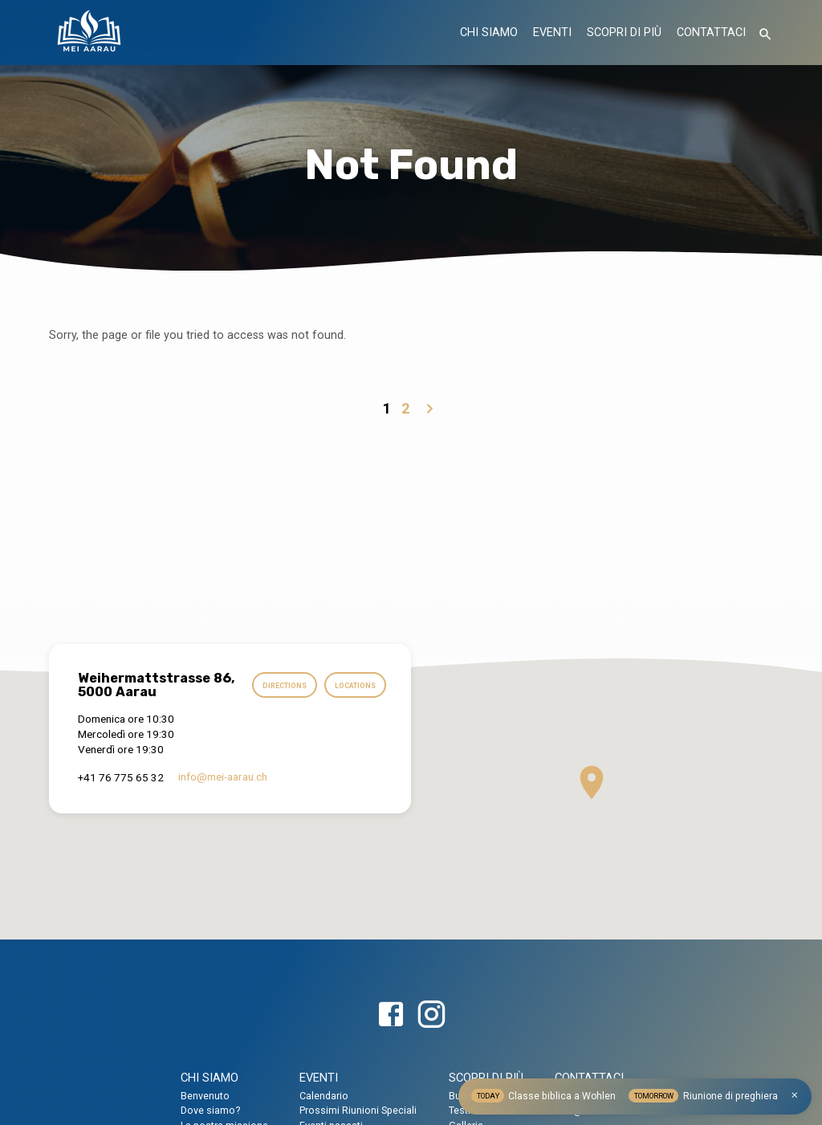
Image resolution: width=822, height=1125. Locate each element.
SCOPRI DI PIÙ (624, 32)
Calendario (323, 1096)
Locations (354, 714)
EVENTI (552, 32)
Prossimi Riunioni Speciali (358, 1110)
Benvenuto (205, 1096)
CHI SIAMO (489, 32)
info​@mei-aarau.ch (222, 803)
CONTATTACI (711, 32)
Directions (352, 683)
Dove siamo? (210, 1110)
